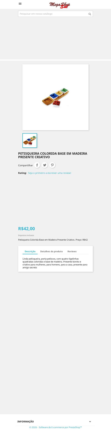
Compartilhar (37, 165)
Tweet (45, 165)
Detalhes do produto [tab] (51, 251)
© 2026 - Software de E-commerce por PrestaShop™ (55, 427)
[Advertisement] (56, 38)
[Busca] (55, 14)
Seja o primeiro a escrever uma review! (49, 172)
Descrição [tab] (30, 251)
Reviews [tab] (72, 251)
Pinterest (52, 165)
